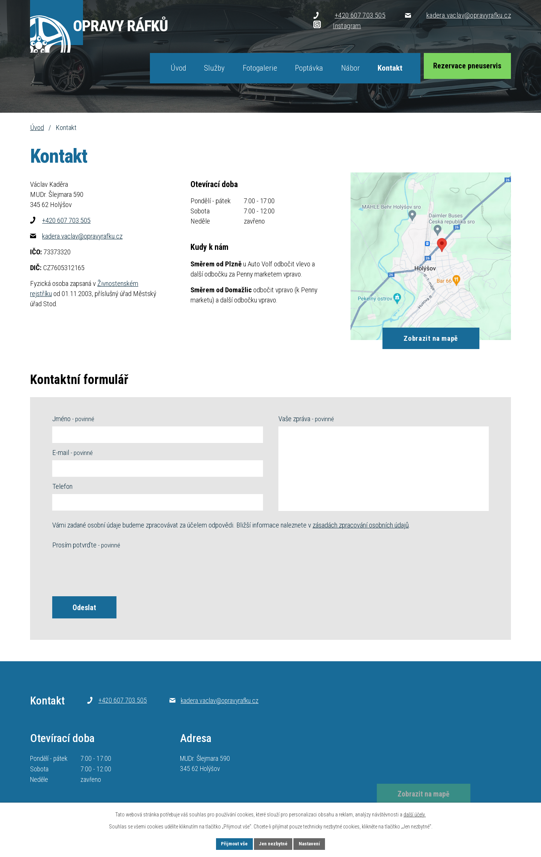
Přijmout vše (232, 843)
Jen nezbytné (273, 843)
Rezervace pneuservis (465, 68)
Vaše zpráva (306, 418)
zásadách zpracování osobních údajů (361, 525)
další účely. (414, 814)
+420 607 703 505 (60, 220)
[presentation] (109, 571)
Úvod (37, 127)
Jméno (73, 418)
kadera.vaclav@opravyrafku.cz (76, 236)
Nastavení (312, 843)
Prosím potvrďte (86, 545)
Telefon (62, 486)
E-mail (72, 452)
